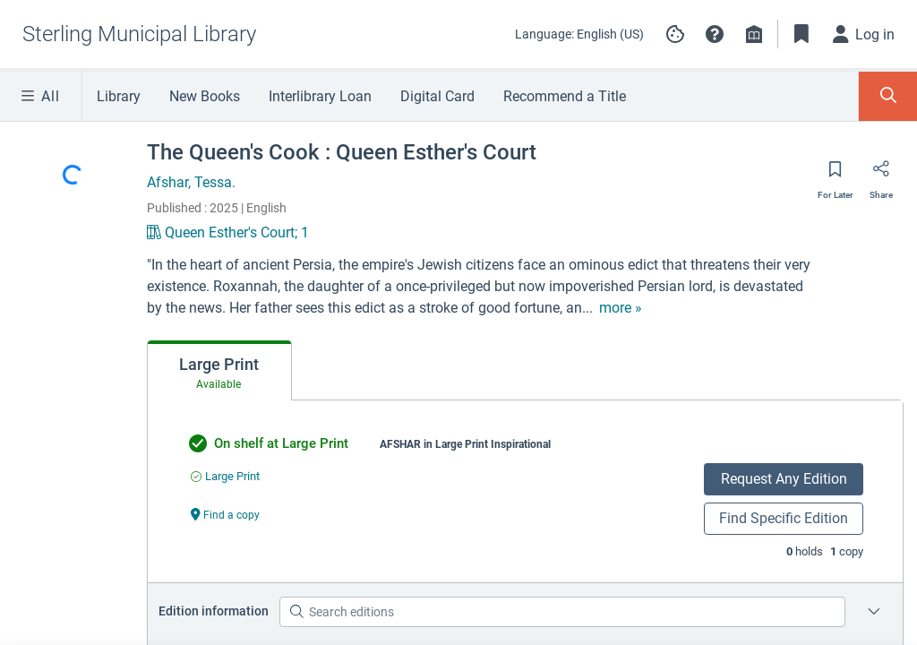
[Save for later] (835, 174)
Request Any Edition (784, 478)
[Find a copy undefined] (225, 513)
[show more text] (517, 308)
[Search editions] (562, 612)
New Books (204, 96)
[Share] (881, 174)
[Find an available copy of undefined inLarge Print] (225, 476)
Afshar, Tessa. (191, 182)
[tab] (219, 370)
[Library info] (754, 34)
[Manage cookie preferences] (675, 34)
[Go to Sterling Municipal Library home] (139, 34)
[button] (714, 34)
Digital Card (437, 96)
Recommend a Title (564, 96)
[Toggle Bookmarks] (801, 34)
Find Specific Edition (783, 518)
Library (119, 96)
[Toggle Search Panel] (888, 96)
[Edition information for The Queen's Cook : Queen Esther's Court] (874, 612)
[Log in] (864, 34)
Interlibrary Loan (320, 96)
